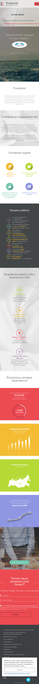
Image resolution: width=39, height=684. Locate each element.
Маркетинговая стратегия (10, 636)
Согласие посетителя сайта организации (14, 632)
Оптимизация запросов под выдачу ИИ (13, 654)
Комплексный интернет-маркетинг (12, 634)
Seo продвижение (8, 639)
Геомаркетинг (7, 649)
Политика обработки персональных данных (17, 673)
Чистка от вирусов (8, 652)
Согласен (19, 670)
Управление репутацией (10, 647)
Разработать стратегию (19, 562)
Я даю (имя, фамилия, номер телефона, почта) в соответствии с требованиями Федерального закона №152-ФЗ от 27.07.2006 (19, 607)
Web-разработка (7, 642)
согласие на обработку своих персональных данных (20, 605)
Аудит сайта (6, 657)
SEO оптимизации (18, 552)
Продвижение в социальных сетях (12, 644)
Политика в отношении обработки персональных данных (18, 630)
